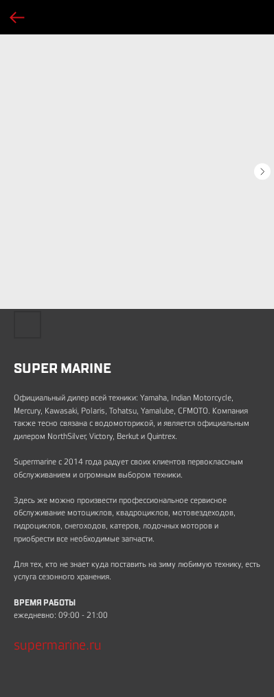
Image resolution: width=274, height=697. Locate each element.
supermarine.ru (58, 645)
